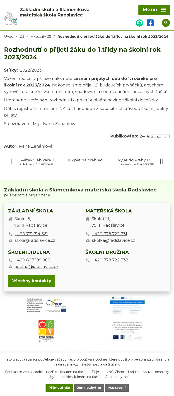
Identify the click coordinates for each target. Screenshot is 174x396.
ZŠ (22, 36)
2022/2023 (31, 70)
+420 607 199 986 (32, 260)
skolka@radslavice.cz (113, 240)
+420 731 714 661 (31, 233)
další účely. (111, 365)
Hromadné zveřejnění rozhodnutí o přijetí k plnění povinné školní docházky (81, 100)
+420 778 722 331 (109, 233)
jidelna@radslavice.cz (36, 266)
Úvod (8, 36)
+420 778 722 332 (110, 260)
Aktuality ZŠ (41, 36)
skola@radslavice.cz (35, 240)
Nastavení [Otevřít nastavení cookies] (117, 388)
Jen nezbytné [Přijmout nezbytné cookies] (89, 388)
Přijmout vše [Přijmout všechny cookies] (59, 388)
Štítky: (11, 70)
